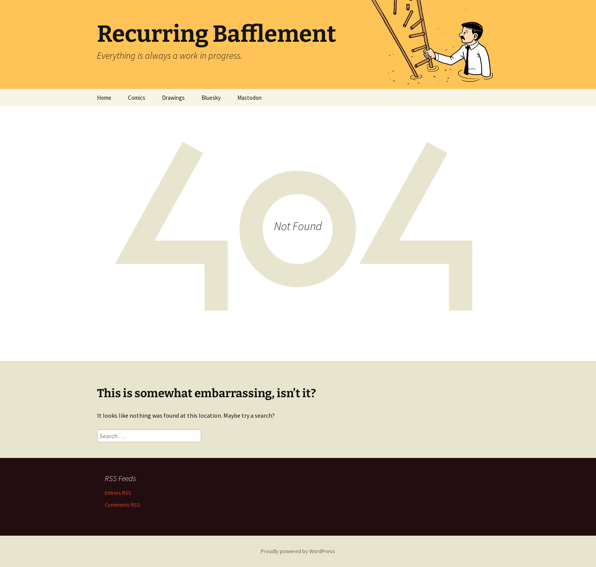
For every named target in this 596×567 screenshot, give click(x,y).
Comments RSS (122, 504)
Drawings (173, 97)
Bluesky (211, 97)
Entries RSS (118, 492)
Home (104, 97)
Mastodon (249, 97)
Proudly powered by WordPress (298, 551)
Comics (136, 97)
